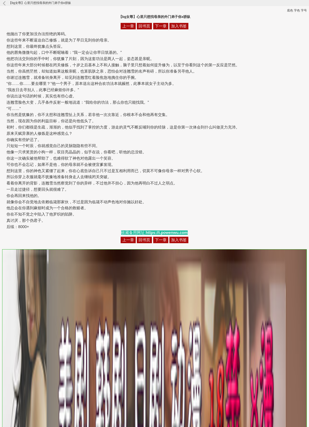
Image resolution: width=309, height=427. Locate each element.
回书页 (144, 26)
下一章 (161, 26)
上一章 (128, 26)
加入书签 (179, 26)
